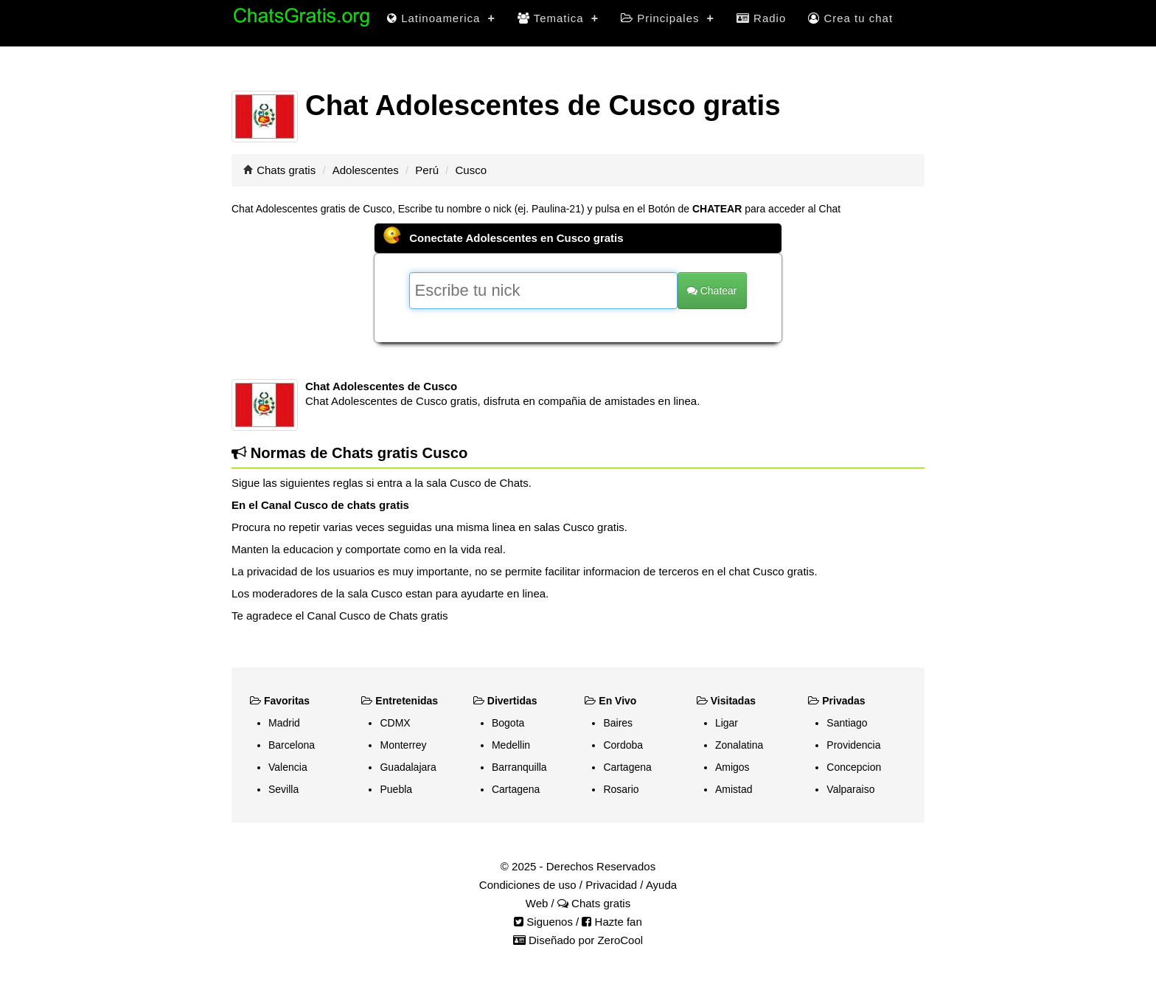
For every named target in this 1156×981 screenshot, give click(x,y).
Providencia (853, 745)
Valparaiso (850, 789)
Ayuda (661, 884)
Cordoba (623, 745)
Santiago (846, 723)
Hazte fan (611, 921)
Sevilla (283, 789)
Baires (618, 723)
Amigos (732, 767)
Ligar (726, 723)
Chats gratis (286, 170)
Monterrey (403, 745)
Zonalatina (739, 745)
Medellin (511, 745)
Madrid (284, 723)
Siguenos (543, 921)
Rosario (620, 789)
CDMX (395, 723)
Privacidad (611, 884)
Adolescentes (365, 170)
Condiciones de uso (528, 884)
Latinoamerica (441, 18)
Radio (761, 18)
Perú (427, 170)
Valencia (287, 767)
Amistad (734, 789)
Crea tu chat (850, 18)
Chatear (712, 291)
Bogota (508, 723)
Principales (667, 18)
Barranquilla (519, 767)
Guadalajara (408, 767)
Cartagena (516, 789)
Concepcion (853, 767)
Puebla (396, 789)
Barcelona (291, 745)
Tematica (558, 18)
